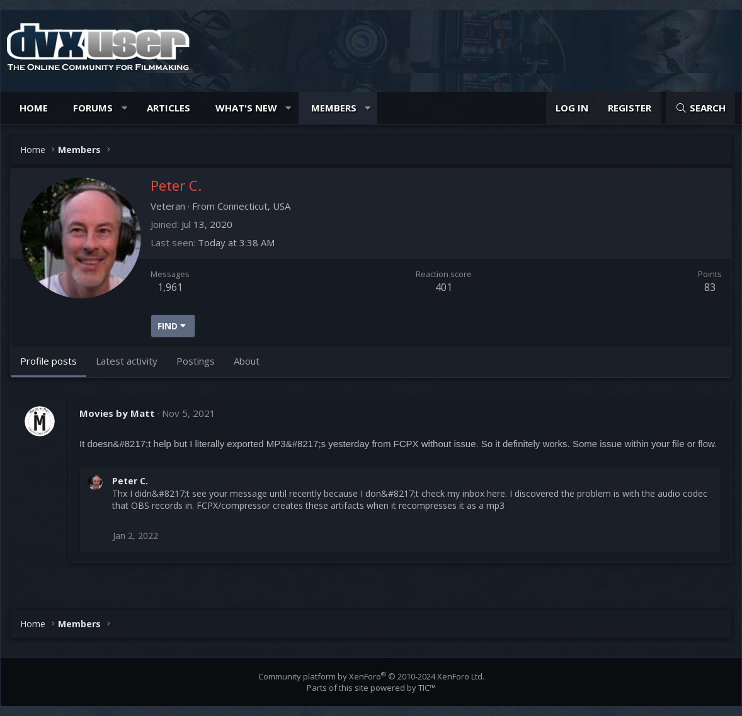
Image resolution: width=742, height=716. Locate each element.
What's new (246, 107)
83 (710, 287)
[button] (124, 108)
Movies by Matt (117, 413)
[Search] (700, 108)
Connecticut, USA (253, 206)
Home (34, 107)
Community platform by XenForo (371, 676)
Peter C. (130, 481)
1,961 (170, 287)
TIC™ (427, 687)
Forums (93, 107)
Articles (168, 107)
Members (334, 107)
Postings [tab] (195, 361)
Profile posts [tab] (48, 361)
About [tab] (247, 361)
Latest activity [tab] (126, 361)
